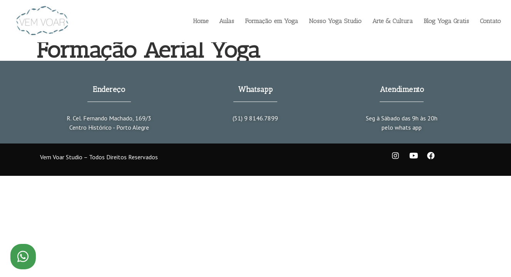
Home (200, 21)
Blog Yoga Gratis (446, 21)
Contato (490, 21)
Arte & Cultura (392, 21)
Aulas (226, 21)
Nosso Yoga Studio (335, 21)
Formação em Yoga (271, 21)
